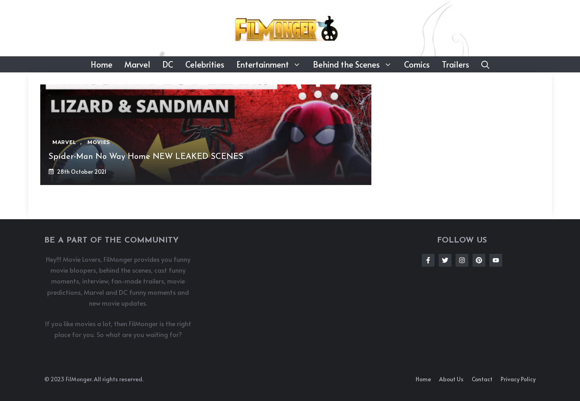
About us (451, 379)
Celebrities (204, 64)
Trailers (455, 64)
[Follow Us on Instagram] (462, 260)
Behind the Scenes (355, 64)
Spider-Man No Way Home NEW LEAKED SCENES (145, 157)
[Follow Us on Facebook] (428, 260)
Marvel (137, 64)
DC (167, 64)
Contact (482, 379)
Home (101, 64)
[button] (485, 64)
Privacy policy (518, 379)
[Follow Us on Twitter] (445, 260)
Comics (417, 64)
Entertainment (271, 64)
